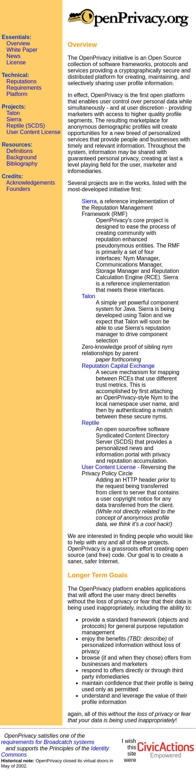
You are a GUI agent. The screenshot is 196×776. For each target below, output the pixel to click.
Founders (18, 189)
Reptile (90, 423)
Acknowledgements (30, 183)
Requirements (24, 88)
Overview (18, 43)
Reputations (21, 81)
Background (21, 157)
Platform (16, 94)
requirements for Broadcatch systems (47, 742)
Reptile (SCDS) (25, 126)
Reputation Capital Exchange (118, 366)
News (13, 56)
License (16, 62)
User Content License (33, 132)
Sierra (13, 119)
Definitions (19, 151)
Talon (13, 113)
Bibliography (21, 164)
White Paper (21, 50)
